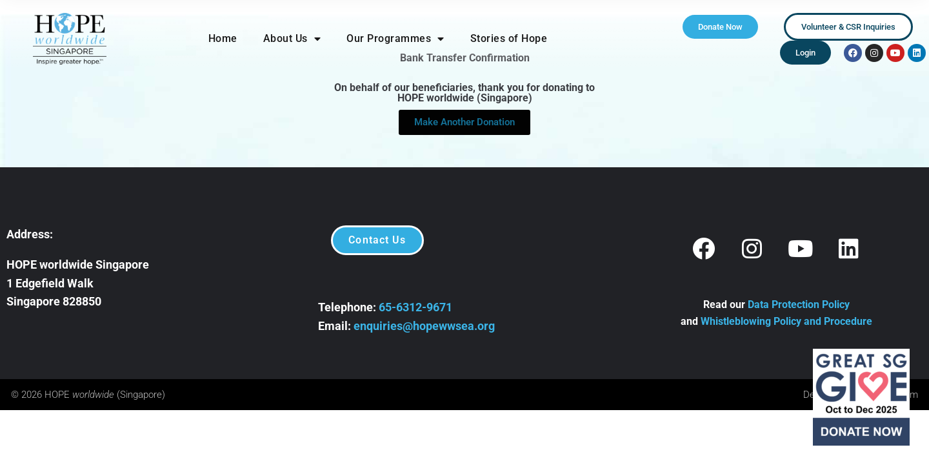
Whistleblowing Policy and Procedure (786, 321)
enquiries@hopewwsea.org (424, 326)
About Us (292, 38)
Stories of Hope (509, 38)
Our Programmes (395, 38)
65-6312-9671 (415, 307)
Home (222, 38)
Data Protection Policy (799, 304)
